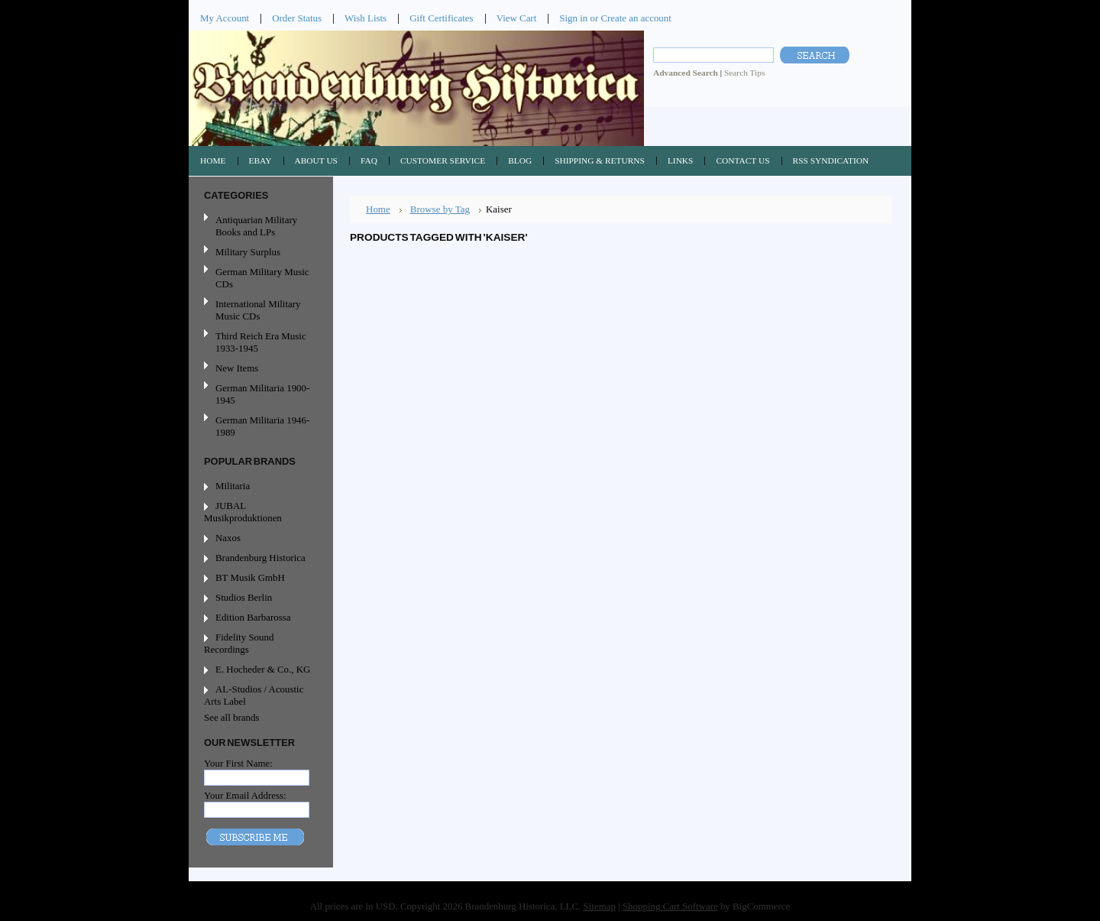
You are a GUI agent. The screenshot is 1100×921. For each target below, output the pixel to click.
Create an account (635, 18)
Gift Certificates (441, 18)
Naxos (228, 537)
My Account (224, 18)
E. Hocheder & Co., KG (262, 669)
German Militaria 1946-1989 (262, 426)
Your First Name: (238, 763)
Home (378, 209)
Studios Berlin (243, 597)
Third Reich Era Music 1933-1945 (260, 342)
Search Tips (744, 72)
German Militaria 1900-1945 (259, 394)
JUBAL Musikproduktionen (243, 512)
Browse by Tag (440, 209)
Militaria (232, 485)
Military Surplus (247, 252)
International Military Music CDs (257, 310)
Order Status (297, 18)
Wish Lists (366, 18)
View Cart (517, 18)
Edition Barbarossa (253, 617)
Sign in (573, 18)
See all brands (231, 717)
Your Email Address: (245, 795)
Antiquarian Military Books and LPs (256, 226)
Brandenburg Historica (260, 557)
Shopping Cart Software (670, 906)
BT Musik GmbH (250, 577)
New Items (236, 368)
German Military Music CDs (259, 278)
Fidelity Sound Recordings (238, 643)
